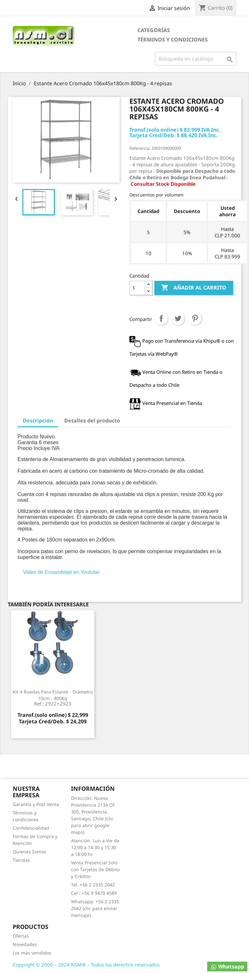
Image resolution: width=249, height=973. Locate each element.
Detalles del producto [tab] (92, 420)
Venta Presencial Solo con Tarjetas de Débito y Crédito (95, 869)
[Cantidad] (137, 288)
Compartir (161, 318)
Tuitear (178, 318)
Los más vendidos (32, 953)
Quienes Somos (29, 851)
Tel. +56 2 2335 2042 (93, 885)
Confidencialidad (31, 828)
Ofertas (21, 936)
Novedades (25, 944)
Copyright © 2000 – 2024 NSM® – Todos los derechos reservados (86, 964)
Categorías (153, 30)
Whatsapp (227, 966)
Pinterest (194, 318)
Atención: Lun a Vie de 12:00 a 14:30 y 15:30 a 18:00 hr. (95, 847)
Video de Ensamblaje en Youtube (61, 572)
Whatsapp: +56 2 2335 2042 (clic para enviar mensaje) (95, 908)
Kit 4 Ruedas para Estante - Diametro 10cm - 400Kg (52, 697)
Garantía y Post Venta (36, 804)
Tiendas (21, 860)
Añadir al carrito (193, 288)
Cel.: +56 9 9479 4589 (94, 893)
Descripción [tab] (38, 420)
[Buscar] (195, 58)
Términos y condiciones (172, 39)
